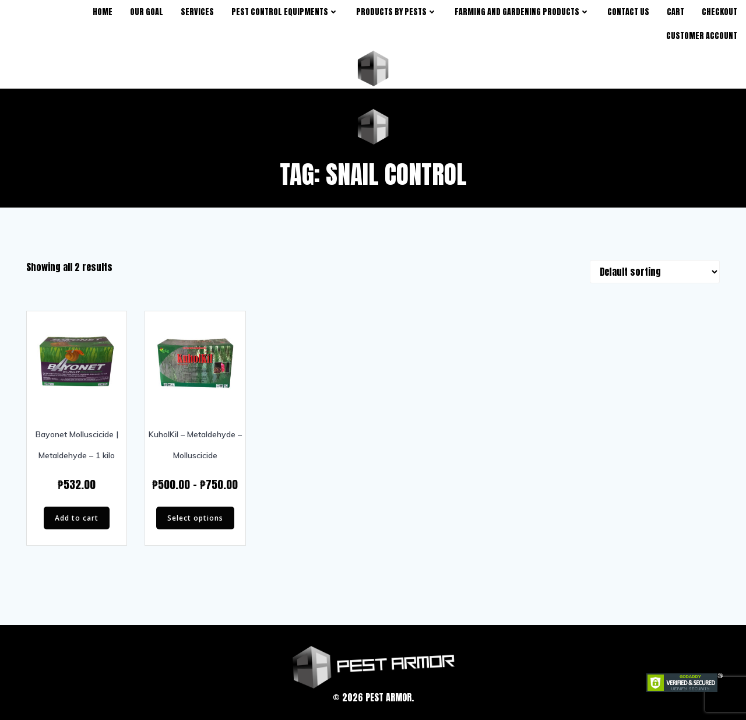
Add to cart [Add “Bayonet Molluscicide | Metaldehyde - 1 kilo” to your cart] (76, 518)
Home (102, 12)
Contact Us (628, 12)
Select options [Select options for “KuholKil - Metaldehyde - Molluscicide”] (195, 518)
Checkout (719, 12)
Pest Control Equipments (285, 12)
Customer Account (701, 36)
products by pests (396, 12)
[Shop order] (655, 271)
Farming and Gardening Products (522, 12)
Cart (675, 12)
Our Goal (146, 12)
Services (197, 12)
